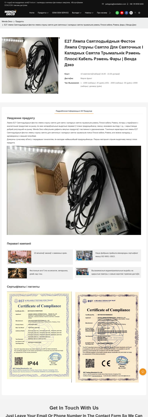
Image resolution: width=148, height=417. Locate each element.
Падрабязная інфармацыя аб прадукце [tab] (74, 111)
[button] (110, 13)
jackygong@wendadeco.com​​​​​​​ (114, 4)
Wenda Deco (7, 21)
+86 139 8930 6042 (135, 4)
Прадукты (19, 21)
